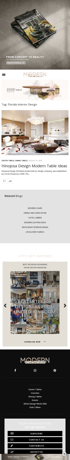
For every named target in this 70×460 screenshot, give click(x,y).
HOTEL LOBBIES (35, 217)
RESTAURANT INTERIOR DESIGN (35, 227)
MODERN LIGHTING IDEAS (35, 222)
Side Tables (35, 407)
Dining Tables (21, 160)
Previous (7, 306)
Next (63, 306)
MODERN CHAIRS (35, 208)
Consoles (35, 393)
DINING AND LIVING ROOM (35, 213)
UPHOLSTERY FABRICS (35, 232)
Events (35, 400)
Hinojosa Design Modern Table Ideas (34, 165)
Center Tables (7, 160)
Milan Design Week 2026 (35, 403)
